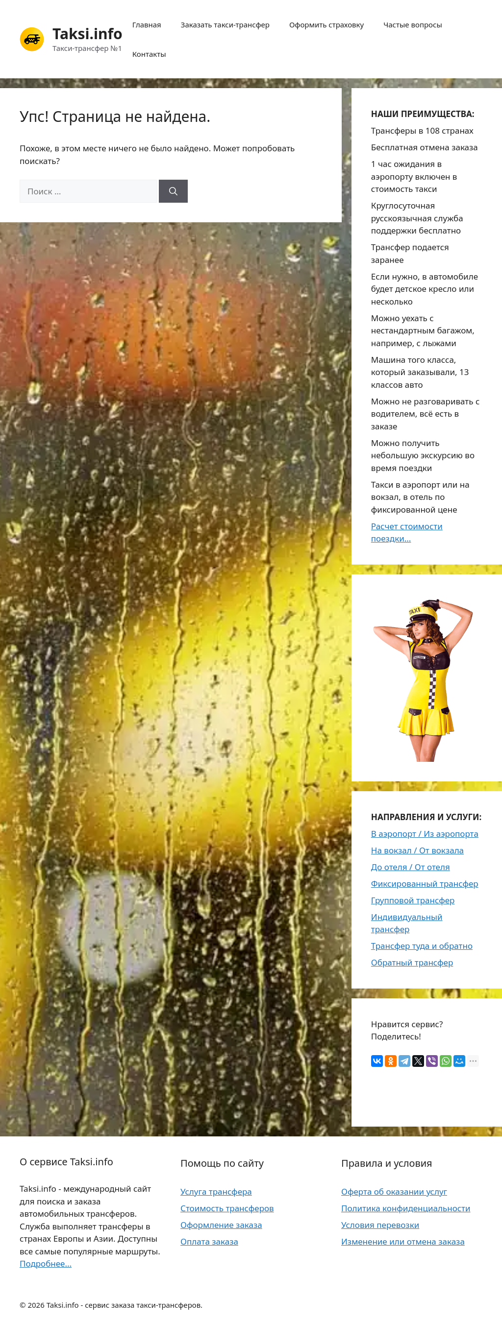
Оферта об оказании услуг (394, 1191)
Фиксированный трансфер (424, 883)
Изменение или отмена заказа (403, 1241)
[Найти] (173, 191)
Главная (146, 24)
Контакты (149, 54)
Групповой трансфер (413, 900)
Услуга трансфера (216, 1191)
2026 (35, 1305)
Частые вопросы (412, 24)
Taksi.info (87, 34)
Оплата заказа (209, 1241)
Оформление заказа (221, 1224)
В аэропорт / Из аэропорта (424, 833)
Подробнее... (46, 1263)
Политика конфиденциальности (406, 1208)
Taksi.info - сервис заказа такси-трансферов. (125, 1305)
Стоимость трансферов (227, 1208)
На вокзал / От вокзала (417, 850)
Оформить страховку (326, 24)
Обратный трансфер (412, 962)
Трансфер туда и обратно (422, 945)
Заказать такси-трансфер (225, 24)
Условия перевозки (380, 1224)
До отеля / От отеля (410, 866)
